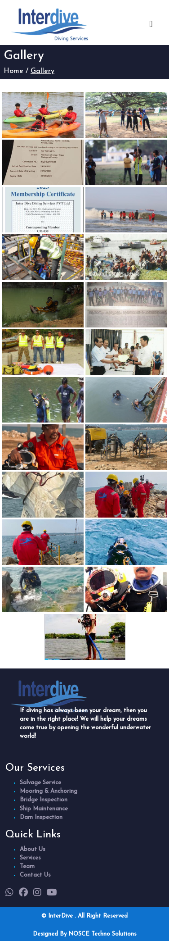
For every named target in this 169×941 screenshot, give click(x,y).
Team (27, 866)
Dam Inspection (41, 817)
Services (30, 858)
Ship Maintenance (44, 809)
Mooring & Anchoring (48, 791)
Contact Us (35, 875)
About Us (32, 849)
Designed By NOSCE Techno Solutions (85, 934)
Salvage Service (40, 783)
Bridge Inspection (43, 800)
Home (13, 71)
